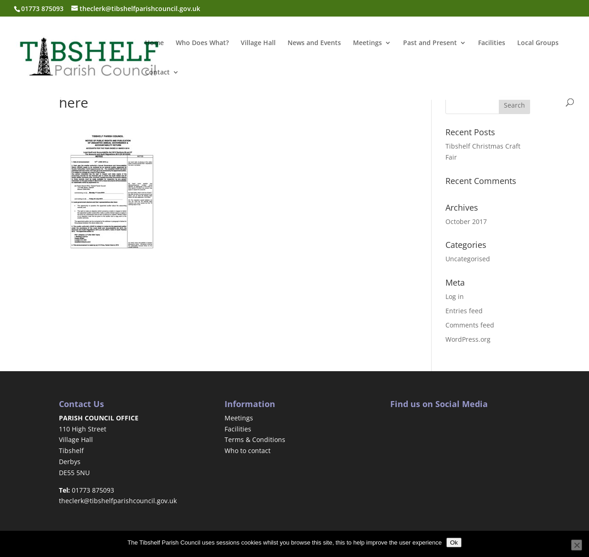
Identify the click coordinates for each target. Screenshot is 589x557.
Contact (157, 72)
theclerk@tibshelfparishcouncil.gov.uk (118, 500)
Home (154, 43)
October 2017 (466, 221)
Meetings (367, 43)
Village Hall (258, 43)
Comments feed (469, 325)
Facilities (491, 43)
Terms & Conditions (255, 439)
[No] (576, 545)
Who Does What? (202, 43)
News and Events (314, 43)
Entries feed (464, 310)
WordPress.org (468, 339)
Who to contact (248, 450)
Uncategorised (467, 258)
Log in (454, 296)
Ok (454, 542)
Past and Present (430, 43)
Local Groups (538, 43)
